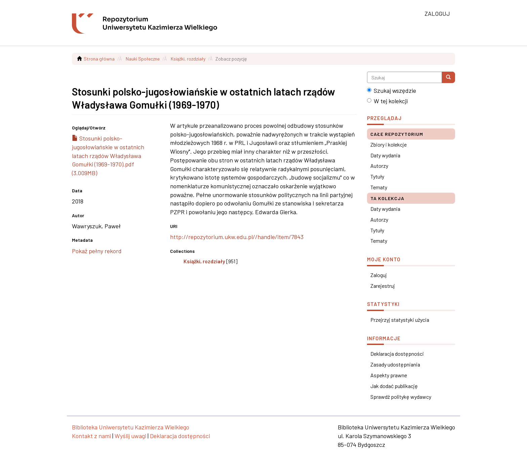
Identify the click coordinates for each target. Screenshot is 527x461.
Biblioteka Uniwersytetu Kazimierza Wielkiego (130, 427)
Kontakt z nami (91, 435)
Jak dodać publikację (394, 386)
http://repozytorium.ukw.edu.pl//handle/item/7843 (236, 236)
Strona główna (99, 59)
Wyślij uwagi (130, 435)
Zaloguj (378, 275)
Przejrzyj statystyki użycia (399, 319)
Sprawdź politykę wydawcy (400, 396)
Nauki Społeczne (143, 59)
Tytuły (377, 176)
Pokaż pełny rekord (97, 251)
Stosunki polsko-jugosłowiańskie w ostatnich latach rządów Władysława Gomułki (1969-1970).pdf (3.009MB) (108, 156)
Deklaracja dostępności (397, 353)
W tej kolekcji (387, 101)
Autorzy (379, 165)
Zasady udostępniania (395, 364)
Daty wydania (385, 155)
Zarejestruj (382, 285)
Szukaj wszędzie (391, 90)
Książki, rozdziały (188, 59)
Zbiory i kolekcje (388, 144)
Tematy (378, 187)
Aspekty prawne (388, 375)
